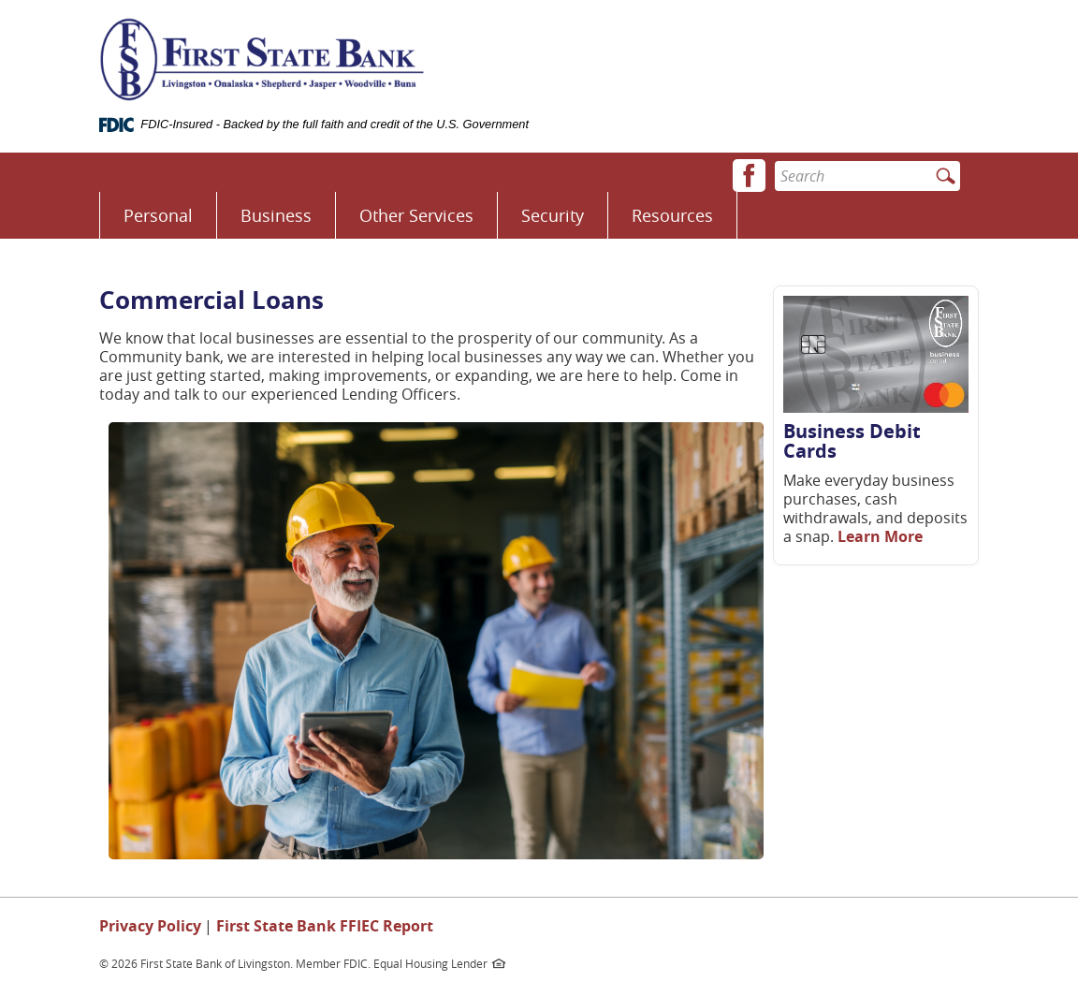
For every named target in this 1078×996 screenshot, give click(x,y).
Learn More (880, 536)
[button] (749, 175)
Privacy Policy (150, 925)
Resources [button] (672, 215)
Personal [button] (158, 215)
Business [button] (276, 215)
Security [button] (552, 215)
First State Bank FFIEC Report (324, 925)
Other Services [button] (416, 215)
